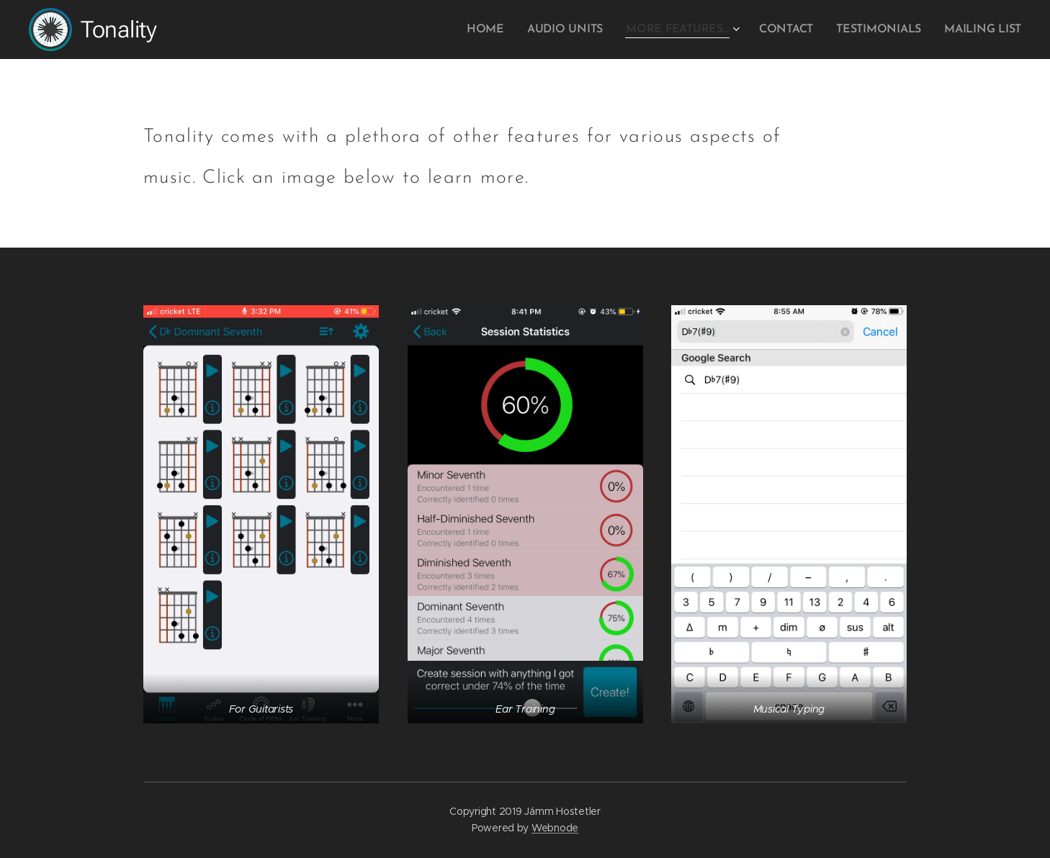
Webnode (554, 827)
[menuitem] (507, 30)
